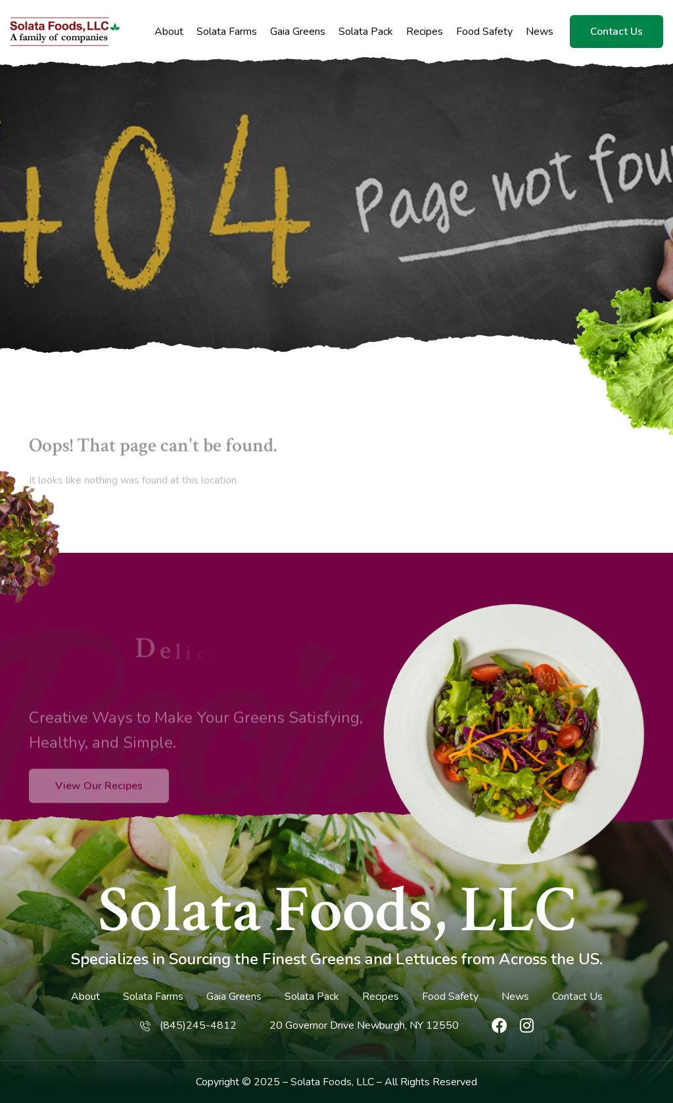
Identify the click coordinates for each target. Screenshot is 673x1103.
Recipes (424, 32)
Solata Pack (365, 32)
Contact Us (616, 31)
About (168, 32)
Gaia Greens (297, 32)
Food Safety (484, 32)
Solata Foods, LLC (337, 910)
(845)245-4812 (198, 1025)
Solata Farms (227, 32)
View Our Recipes (99, 806)
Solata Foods (321, 1082)
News (539, 32)
